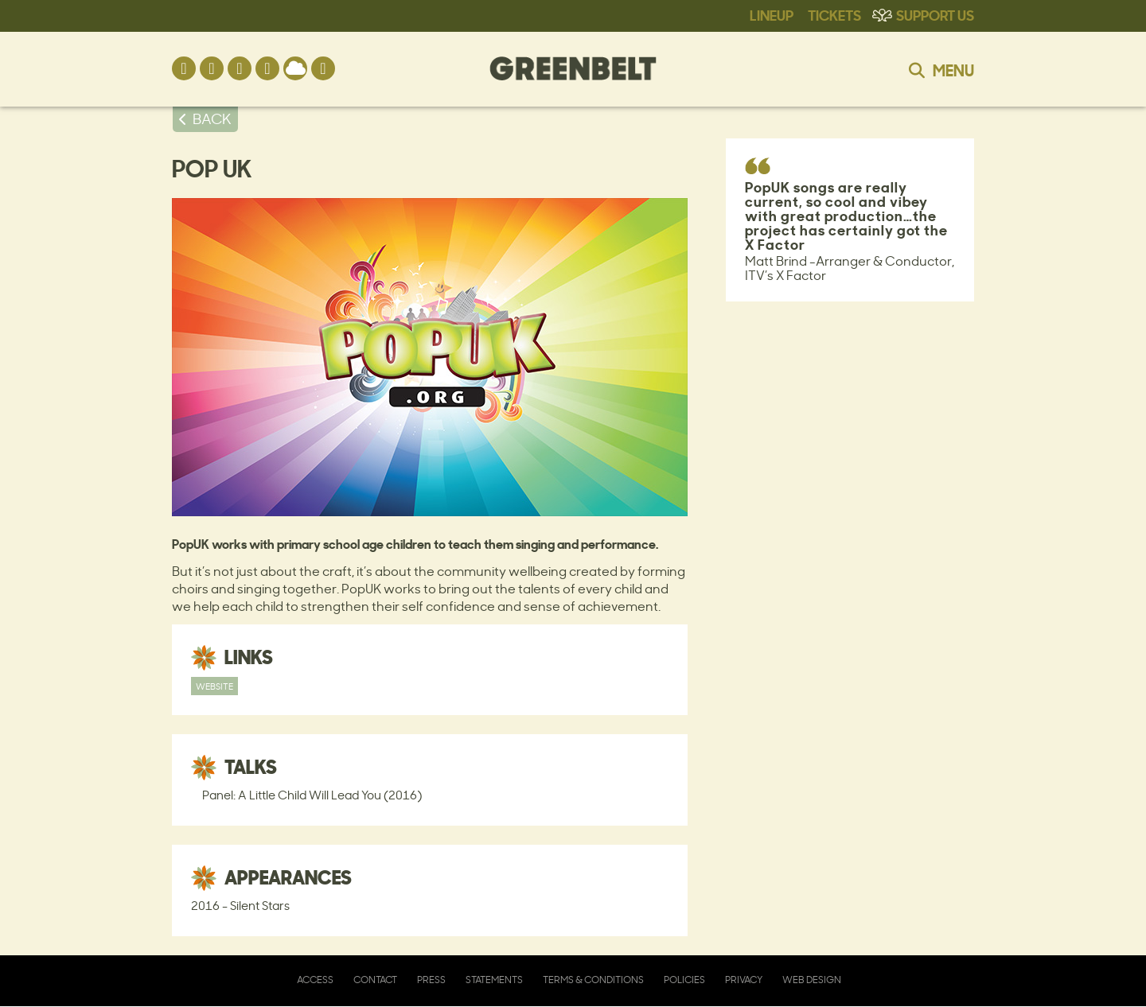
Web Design (811, 979)
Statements (494, 979)
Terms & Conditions (593, 979)
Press (431, 979)
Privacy (743, 979)
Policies (684, 979)
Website (214, 686)
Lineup (771, 14)
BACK (212, 118)
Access (315, 979)
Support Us (935, 14)
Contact (375, 979)
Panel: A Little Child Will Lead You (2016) (312, 795)
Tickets (834, 14)
